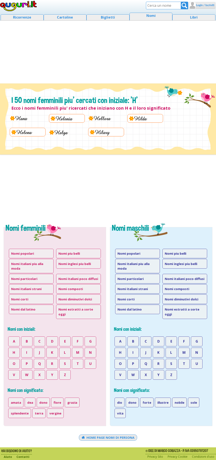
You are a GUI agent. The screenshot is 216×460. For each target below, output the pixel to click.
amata (16, 402)
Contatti (22, 457)
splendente (20, 413)
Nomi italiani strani (26, 289)
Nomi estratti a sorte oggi (75, 311)
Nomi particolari (24, 279)
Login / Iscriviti (205, 5)
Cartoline (65, 17)
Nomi (151, 15)
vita (120, 413)
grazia (72, 402)
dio (119, 402)
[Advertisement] (108, 50)
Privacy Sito (155, 457)
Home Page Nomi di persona (108, 437)
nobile (179, 402)
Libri (194, 17)
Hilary (102, 132)
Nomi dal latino (23, 309)
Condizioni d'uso (203, 457)
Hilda (140, 118)
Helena (24, 132)
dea (30, 402)
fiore (57, 402)
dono (43, 402)
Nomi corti (19, 299)
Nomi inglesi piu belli (74, 264)
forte (147, 402)
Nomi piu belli (69, 253)
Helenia (64, 118)
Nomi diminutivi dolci (75, 299)
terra (39, 413)
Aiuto (8, 457)
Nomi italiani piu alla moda (27, 266)
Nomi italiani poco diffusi (78, 279)
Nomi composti (70, 289)
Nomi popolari (22, 253)
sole (193, 402)
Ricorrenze (22, 17)
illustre (163, 402)
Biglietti (108, 17)
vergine (55, 413)
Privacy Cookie (177, 457)
